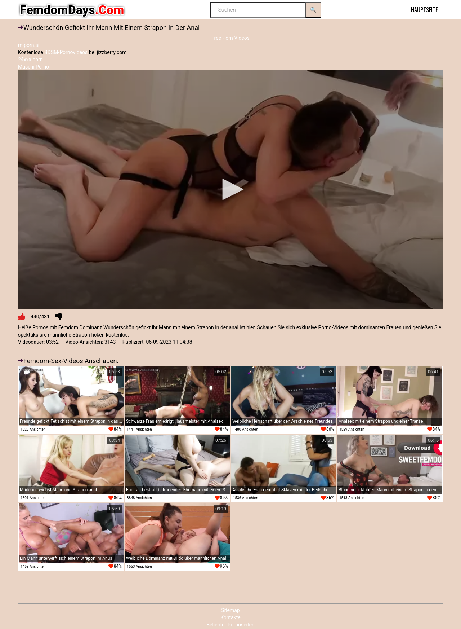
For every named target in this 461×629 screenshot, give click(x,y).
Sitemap (230, 610)
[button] (230, 189)
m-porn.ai (28, 45)
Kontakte (230, 617)
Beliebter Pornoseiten (230, 625)
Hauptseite (424, 9)
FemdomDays (72, 10)
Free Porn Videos (230, 38)
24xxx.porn (30, 59)
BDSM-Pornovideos (66, 52)
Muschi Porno (33, 67)
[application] (230, 190)
